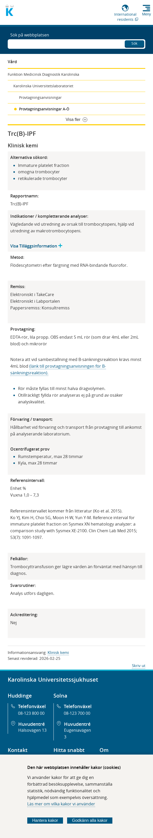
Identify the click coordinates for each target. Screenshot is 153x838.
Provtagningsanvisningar (40, 97)
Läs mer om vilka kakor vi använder (61, 804)
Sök (134, 43)
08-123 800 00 (31, 713)
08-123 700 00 (77, 713)
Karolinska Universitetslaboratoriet (43, 85)
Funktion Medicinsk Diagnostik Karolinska (43, 74)
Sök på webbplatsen (29, 35)
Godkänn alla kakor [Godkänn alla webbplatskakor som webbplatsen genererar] (89, 820)
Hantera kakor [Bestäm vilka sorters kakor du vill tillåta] (45, 820)
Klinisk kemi (58, 652)
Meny (146, 14)
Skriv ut (138, 665)
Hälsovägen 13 (32, 730)
